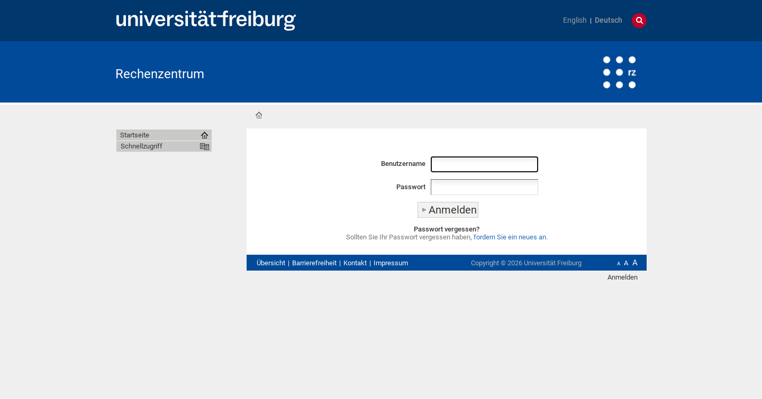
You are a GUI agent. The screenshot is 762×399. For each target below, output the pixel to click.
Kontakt (355, 263)
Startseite (259, 115)
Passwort (410, 187)
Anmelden (622, 277)
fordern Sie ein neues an (510, 237)
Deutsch (608, 20)
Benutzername (403, 164)
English (575, 20)
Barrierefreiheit (314, 263)
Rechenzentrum (159, 74)
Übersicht (271, 263)
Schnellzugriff (141, 146)
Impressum (391, 263)
